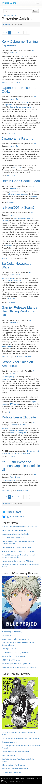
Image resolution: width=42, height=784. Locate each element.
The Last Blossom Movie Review (13, 538)
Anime (12, 53)
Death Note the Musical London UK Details (16, 547)
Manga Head (6, 346)
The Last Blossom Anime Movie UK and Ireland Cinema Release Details (18, 556)
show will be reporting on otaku (20, 107)
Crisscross (13, 192)
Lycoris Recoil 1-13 (8, 635)
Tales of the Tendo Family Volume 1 (14, 765)
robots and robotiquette (18, 433)
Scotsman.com (10, 480)
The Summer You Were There (12, 772)
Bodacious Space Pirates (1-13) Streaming (16, 664)
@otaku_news (14, 512)
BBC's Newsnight (8, 278)
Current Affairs (15, 275)
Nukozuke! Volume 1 (9, 755)
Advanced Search (9, 16)
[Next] (28, 32)
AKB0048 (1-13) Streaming (11, 660)
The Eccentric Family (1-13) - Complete (15, 652)
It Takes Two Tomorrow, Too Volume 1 (15, 769)
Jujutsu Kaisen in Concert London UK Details (17, 561)
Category (6, 24)
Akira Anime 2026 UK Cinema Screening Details (18, 551)
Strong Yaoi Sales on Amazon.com (17, 364)
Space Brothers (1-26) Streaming (13, 656)
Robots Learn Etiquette (19, 417)
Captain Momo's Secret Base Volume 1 (15, 752)
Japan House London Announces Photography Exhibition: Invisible (18, 543)
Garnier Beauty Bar (24, 357)
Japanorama (9, 105)
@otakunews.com (15, 516)
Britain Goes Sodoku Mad (21, 181)
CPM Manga (14, 404)
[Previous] (3, 32)
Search (35, 11)
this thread (8, 246)
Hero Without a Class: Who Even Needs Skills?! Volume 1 (18, 760)
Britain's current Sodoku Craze (16, 194)
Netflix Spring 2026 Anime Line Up (14, 530)
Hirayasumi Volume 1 (9, 742)
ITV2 (21, 56)
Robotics (22, 425)
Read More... (6, 82)
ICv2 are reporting (8, 377)
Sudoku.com (11, 299)
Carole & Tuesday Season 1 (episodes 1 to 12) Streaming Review (18, 644)
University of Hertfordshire (19, 430)
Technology (14, 425)
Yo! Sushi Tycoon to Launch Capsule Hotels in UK (21, 465)
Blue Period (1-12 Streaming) (12, 632)
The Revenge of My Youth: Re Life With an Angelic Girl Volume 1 (21, 747)
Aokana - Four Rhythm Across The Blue (15, 639)
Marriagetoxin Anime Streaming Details (15, 534)
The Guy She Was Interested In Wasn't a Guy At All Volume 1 (19, 733)
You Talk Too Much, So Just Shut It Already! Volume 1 (20, 738)
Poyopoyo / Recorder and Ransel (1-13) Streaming (19, 667)
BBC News (8, 280)
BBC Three (24, 102)
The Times (34, 196)
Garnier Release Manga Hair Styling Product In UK (19, 311)
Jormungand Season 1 (9, 649)
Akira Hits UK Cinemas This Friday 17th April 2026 (19, 527)
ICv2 (8, 412)
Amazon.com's (7, 379)
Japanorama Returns (17, 138)
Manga (12, 373)
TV (17, 53)
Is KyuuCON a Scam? (18, 207)
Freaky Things (15, 188)
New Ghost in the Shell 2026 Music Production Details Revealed (20, 566)
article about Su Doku (20, 280)
